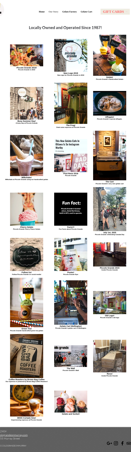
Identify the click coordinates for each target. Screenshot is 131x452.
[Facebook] (122, 443)
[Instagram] (116, 443)
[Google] (109, 443)
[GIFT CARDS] (115, 12)
